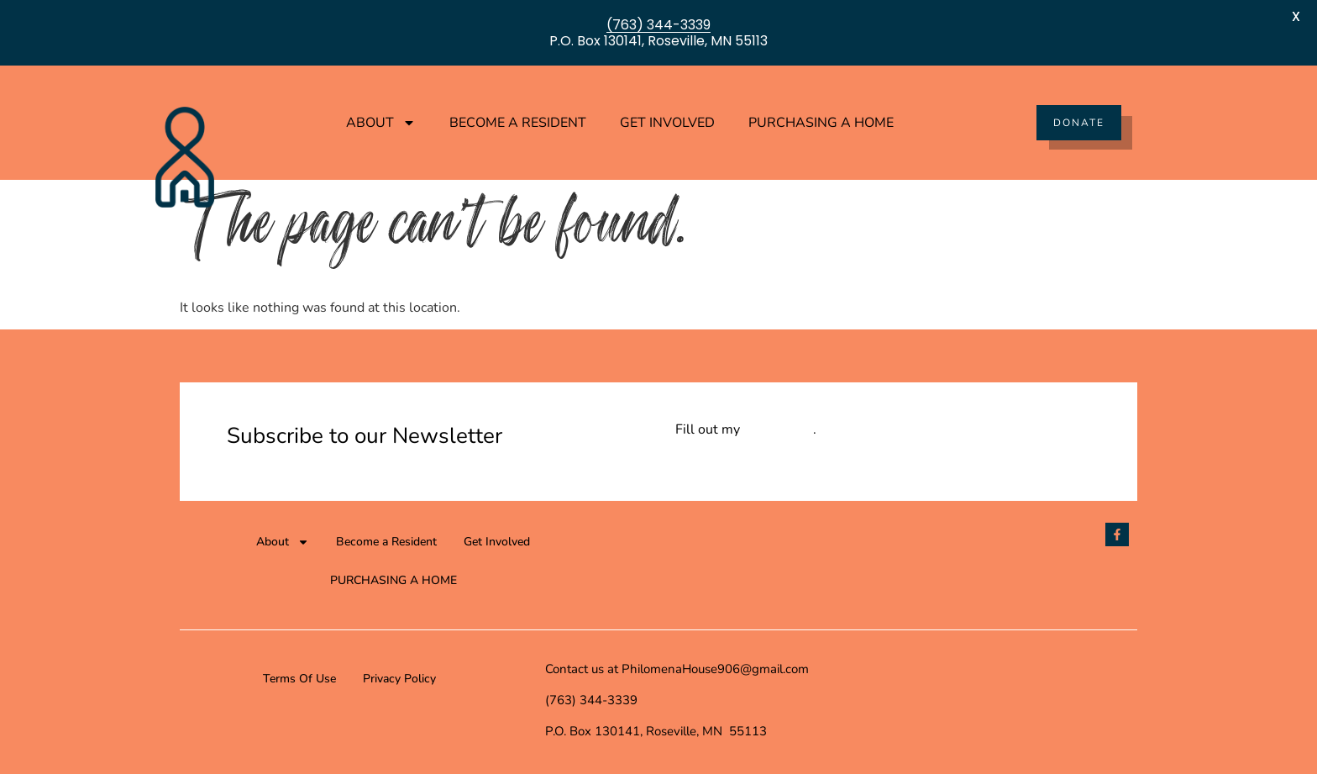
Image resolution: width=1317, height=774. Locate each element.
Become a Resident (517, 122)
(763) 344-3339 (658, 24)
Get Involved (667, 122)
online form (778, 429)
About (381, 123)
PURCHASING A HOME (821, 122)
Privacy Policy (399, 679)
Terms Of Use (299, 679)
